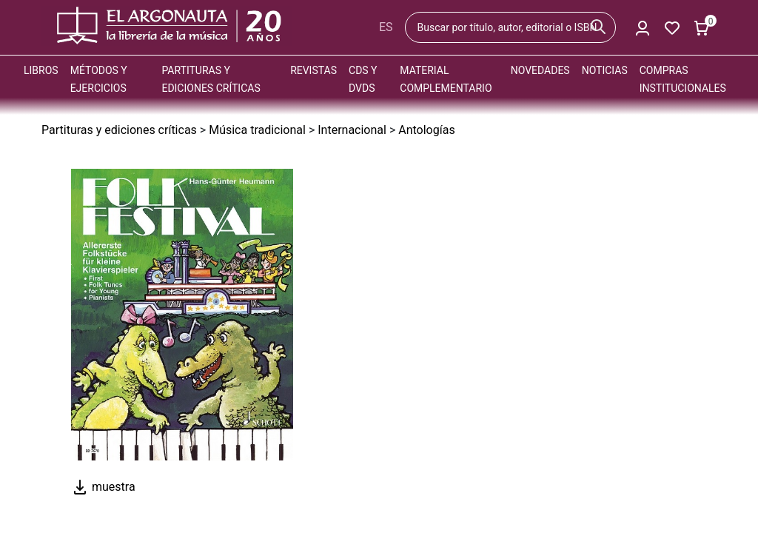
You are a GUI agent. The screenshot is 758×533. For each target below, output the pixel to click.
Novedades (540, 70)
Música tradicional (257, 130)
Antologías (426, 130)
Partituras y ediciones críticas (119, 130)
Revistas (313, 70)
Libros (41, 70)
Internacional (352, 130)
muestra (103, 487)
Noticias (605, 70)
